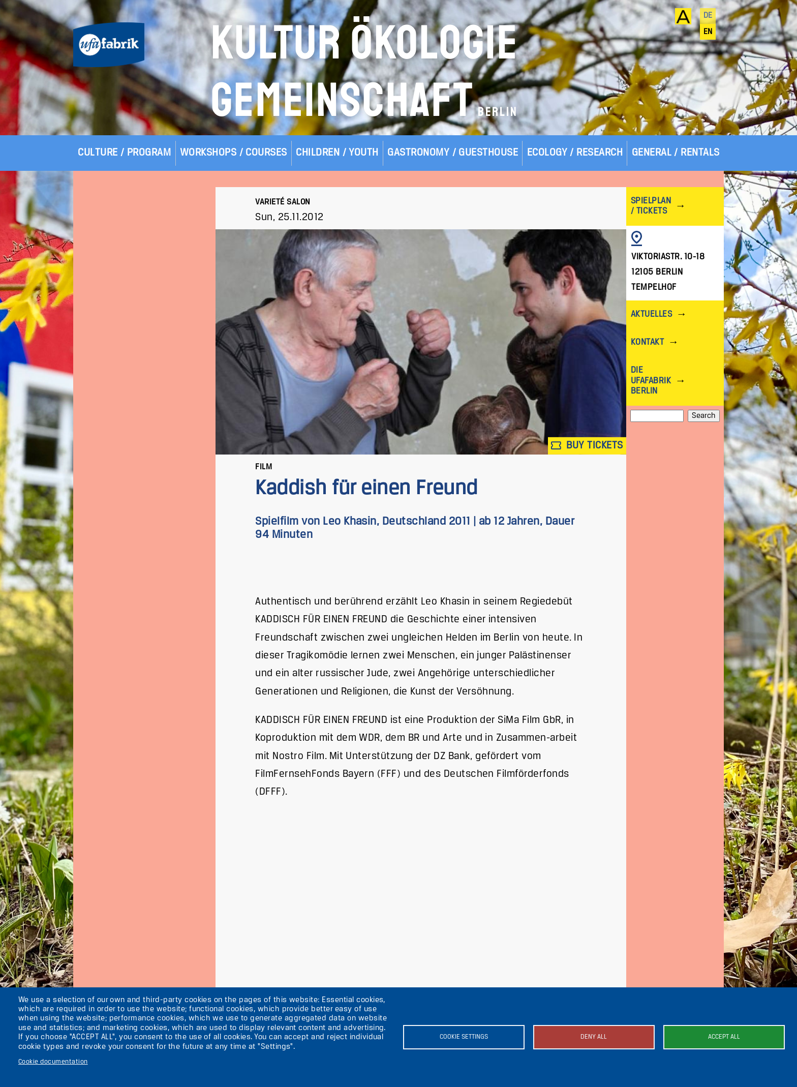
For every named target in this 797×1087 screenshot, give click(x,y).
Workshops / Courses (233, 152)
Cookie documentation (53, 1062)
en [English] (708, 32)
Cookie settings (464, 1037)
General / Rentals (676, 152)
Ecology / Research (575, 152)
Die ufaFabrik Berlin (651, 380)
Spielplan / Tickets (651, 206)
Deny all (593, 1037)
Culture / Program (124, 152)
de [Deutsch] (708, 16)
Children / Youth (337, 152)
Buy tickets (587, 445)
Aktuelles (651, 314)
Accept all (724, 1037)
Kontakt (647, 342)
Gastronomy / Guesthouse (452, 152)
